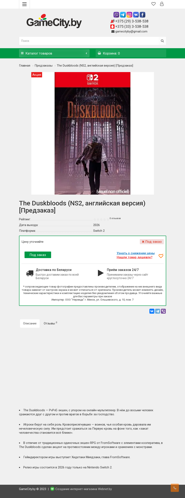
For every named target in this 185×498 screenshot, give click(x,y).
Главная (24, 65)
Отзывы (50, 323)
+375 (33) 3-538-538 (131, 26)
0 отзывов (115, 218)
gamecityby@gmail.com (131, 31)
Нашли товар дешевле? (135, 257)
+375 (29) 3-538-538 (131, 21)
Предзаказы (44, 65)
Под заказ (38, 255)
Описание (30, 323)
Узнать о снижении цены (136, 253)
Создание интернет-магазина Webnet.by (83, 489)
